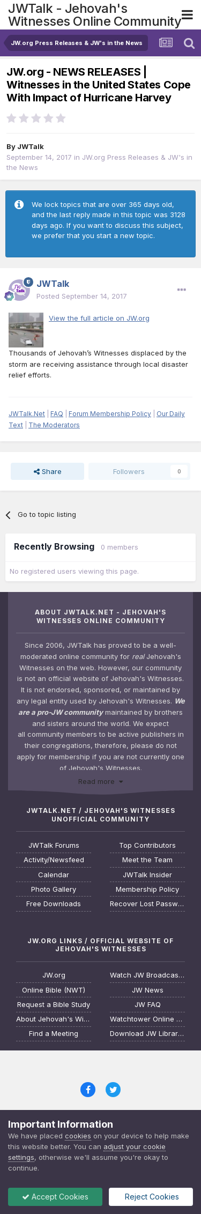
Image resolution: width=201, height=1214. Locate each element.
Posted (81, 296)
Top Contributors (147, 845)
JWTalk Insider (147, 875)
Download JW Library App (147, 1034)
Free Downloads (53, 904)
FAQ (56, 414)
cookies (78, 1135)
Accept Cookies (55, 1196)
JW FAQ (148, 1005)
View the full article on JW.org (99, 318)
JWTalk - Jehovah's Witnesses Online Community (94, 15)
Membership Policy (147, 889)
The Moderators (54, 425)
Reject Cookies (151, 1196)
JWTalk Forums (53, 845)
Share (48, 471)
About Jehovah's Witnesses (53, 1019)
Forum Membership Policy (110, 414)
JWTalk (30, 146)
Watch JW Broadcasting (147, 975)
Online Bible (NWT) (53, 990)
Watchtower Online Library (147, 1019)
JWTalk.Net (27, 414)
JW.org (53, 975)
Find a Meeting (53, 1034)
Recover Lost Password (147, 904)
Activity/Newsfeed (54, 860)
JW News (147, 990)
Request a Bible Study (53, 1005)
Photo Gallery (53, 889)
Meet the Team (147, 860)
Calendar (53, 875)
